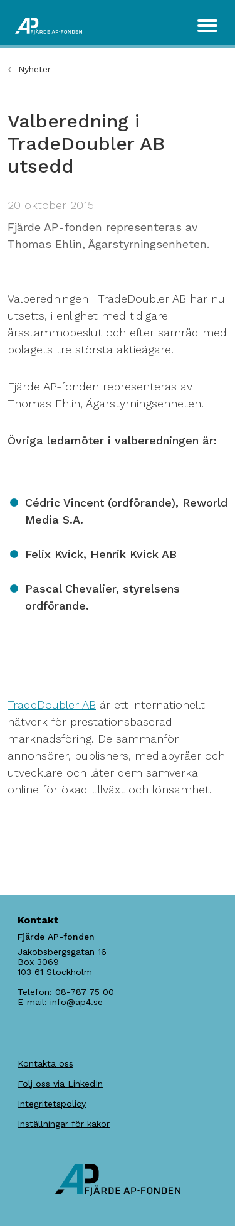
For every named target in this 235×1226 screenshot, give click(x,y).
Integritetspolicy (52, 1104)
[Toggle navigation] (207, 25)
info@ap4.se (76, 1002)
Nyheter (34, 69)
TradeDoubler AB (52, 704)
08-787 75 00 (84, 992)
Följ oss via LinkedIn (60, 1083)
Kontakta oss (45, 1063)
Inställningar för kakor (64, 1124)
